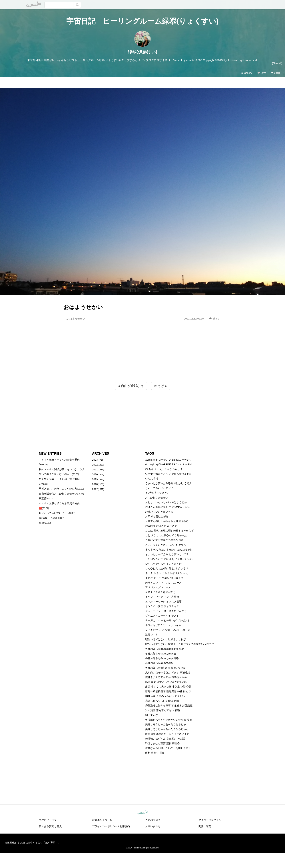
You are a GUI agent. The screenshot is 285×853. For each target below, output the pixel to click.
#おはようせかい (75, 318)
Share (275, 72)
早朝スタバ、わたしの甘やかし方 (58, 488)
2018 (95, 484)
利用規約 (125, 826)
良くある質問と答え (50, 826)
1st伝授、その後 (48, 517)
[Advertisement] (142, 359)
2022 (95, 464)
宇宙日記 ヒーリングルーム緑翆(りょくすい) (142, 21)
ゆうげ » (160, 386)
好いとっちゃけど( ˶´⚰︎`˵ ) (53, 513)
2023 (95, 459)
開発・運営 (204, 826)
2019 (95, 479)
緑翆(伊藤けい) (142, 51)
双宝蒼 (43, 498)
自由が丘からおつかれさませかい (58, 493)
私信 (41, 522)
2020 (95, 474)
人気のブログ (152, 819)
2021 (95, 469)
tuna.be (142, 813)
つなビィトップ (48, 819)
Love (261, 72)
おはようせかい (83, 307)
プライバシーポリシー (105, 826)
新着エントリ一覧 (102, 819)
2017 (95, 489)
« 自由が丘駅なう (131, 386)
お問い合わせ (152, 826)
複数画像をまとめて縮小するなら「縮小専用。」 (33, 842)
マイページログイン (209, 819)
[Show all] (277, 63)
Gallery (246, 72)
